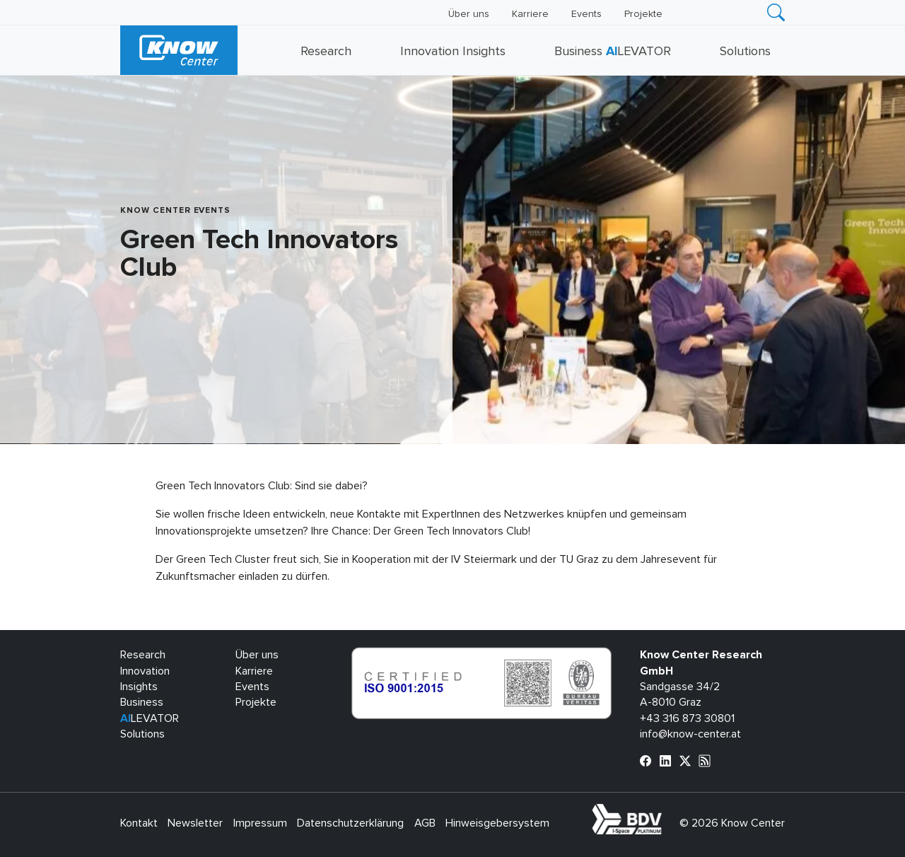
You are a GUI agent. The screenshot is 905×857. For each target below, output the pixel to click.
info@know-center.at (690, 734)
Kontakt (139, 823)
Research (325, 51)
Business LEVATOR (612, 51)
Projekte (643, 14)
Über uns (468, 14)
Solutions (745, 51)
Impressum (260, 823)
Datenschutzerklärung (350, 823)
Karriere (530, 14)
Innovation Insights (453, 51)
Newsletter (195, 823)
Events (586, 14)
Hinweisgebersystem (497, 823)
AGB (425, 823)
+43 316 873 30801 (687, 718)
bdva (665, 811)
